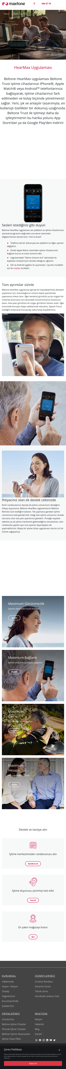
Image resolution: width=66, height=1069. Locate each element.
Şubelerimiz (8, 1005)
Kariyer (38, 1033)
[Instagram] (44, 1040)
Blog (37, 1029)
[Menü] (60, 3)
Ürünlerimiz (8, 1019)
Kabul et (33, 1063)
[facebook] (40, 1040)
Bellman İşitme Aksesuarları (16, 1033)
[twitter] (54, 1040)
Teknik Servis (41, 991)
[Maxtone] (13, 3)
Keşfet (14, 618)
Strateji (5, 991)
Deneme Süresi (43, 986)
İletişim (38, 1019)
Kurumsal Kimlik (10, 1001)
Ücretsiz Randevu (44, 981)
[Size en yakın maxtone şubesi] (34, 4)
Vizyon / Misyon (10, 986)
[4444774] (46, 3)
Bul (33, 937)
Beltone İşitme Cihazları (14, 1024)
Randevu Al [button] (33, 863)
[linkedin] (47, 1040)
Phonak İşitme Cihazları (14, 1029)
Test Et (33, 900)
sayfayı (17, 268)
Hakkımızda (8, 981)
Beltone (6, 14)
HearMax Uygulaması (20, 14)
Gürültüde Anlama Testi (47, 996)
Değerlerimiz (8, 996)
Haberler (39, 1024)
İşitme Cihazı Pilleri (11, 1038)
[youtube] (51, 1040)
